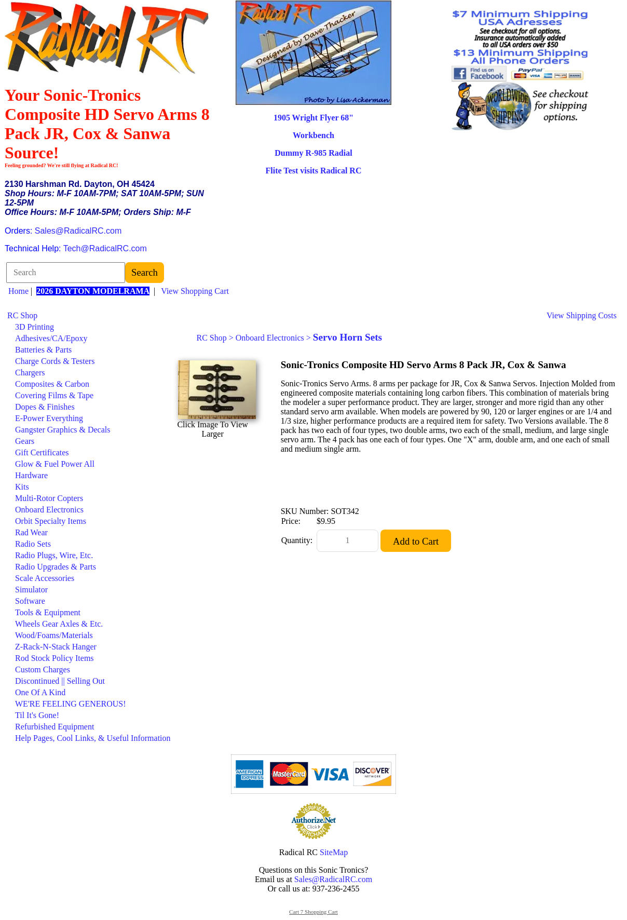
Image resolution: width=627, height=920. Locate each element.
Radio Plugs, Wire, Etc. (54, 555)
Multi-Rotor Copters (49, 498)
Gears (24, 441)
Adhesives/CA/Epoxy (51, 338)
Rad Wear (31, 532)
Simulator (31, 589)
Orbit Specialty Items (50, 521)
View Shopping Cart (195, 291)
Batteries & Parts (43, 349)
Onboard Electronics (49, 509)
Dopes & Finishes (45, 406)
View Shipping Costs (582, 315)
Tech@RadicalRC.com (105, 248)
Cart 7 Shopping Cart (313, 912)
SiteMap (334, 852)
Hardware (31, 475)
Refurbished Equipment (54, 726)
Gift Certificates (42, 452)
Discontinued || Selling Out (60, 681)
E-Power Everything (49, 418)
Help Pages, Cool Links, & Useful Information (93, 738)
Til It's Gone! (37, 715)
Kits (22, 486)
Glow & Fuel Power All (54, 463)
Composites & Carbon (52, 384)
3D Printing (34, 326)
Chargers (30, 372)
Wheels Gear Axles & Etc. (59, 623)
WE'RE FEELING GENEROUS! (70, 703)
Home (18, 291)
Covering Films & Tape (54, 395)
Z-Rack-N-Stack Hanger (56, 646)
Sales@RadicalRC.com (78, 230)
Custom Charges (42, 669)
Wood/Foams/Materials (54, 635)
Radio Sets (33, 543)
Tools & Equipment (47, 612)
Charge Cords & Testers (54, 361)
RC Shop (22, 315)
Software (30, 601)
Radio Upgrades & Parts (55, 566)
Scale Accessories (44, 578)
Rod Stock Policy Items (54, 658)
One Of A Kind (40, 692)
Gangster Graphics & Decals (63, 429)
